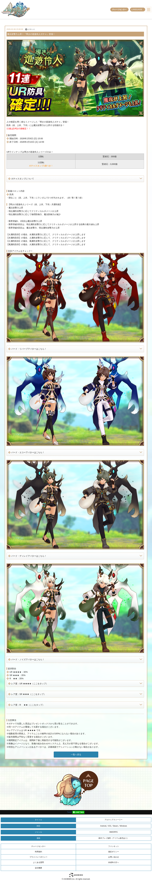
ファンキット (113, 846)
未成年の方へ (113, 862)
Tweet (69, 812)
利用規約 (38, 852)
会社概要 (38, 868)
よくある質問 (38, 862)
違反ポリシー (113, 852)
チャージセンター (119, 9)
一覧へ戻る (76, 754)
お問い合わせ (113, 857)
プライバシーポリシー (38, 857)
